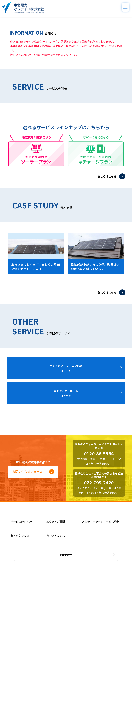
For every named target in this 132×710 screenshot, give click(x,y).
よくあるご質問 (56, 659)
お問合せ (66, 691)
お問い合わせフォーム (33, 609)
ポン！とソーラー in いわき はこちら (67, 506)
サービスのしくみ (21, 659)
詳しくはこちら (107, 314)
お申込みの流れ (56, 673)
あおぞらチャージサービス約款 (101, 659)
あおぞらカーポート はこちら (67, 531)
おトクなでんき (20, 673)
